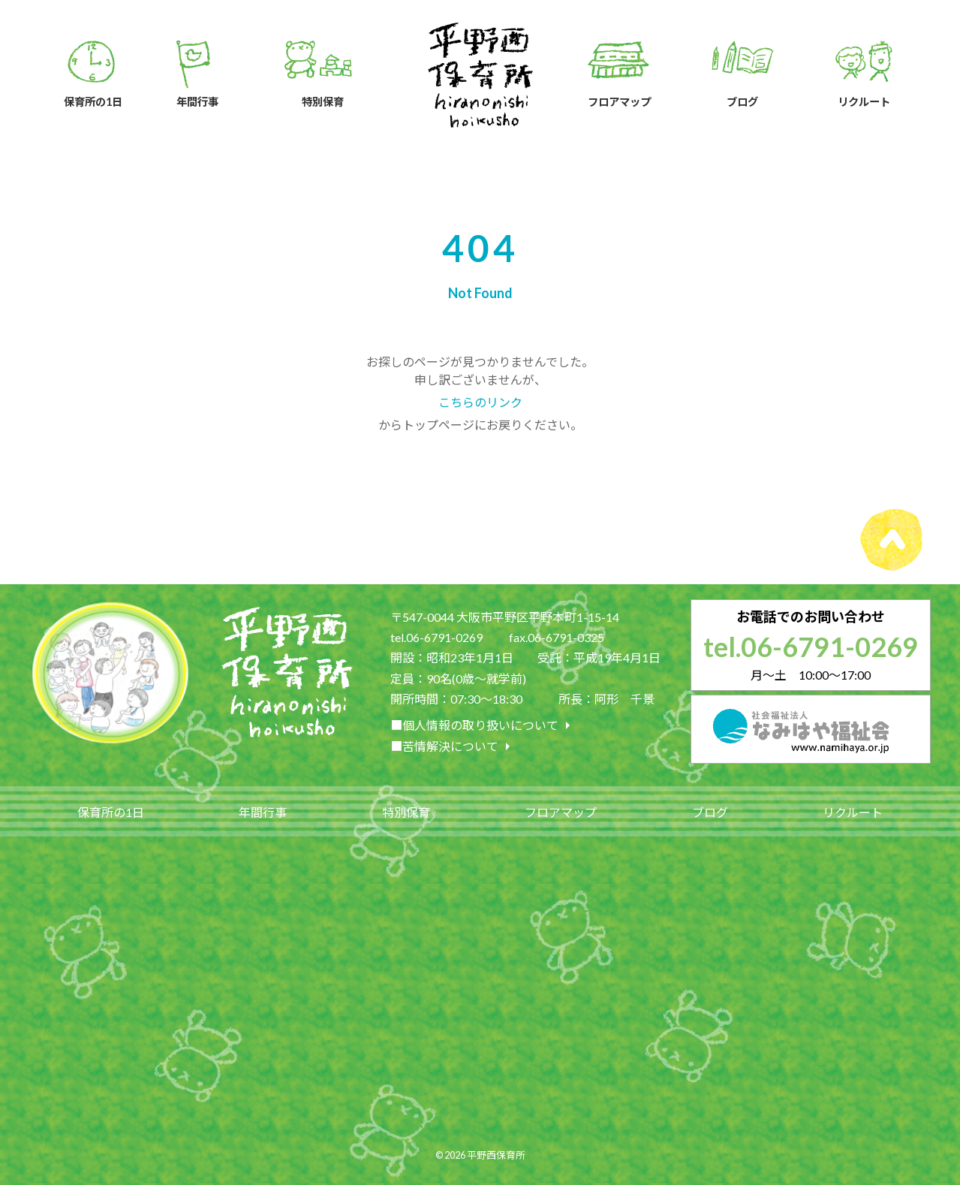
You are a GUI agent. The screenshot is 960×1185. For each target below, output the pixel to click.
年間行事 (263, 812)
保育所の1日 (110, 812)
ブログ (710, 812)
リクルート (853, 812)
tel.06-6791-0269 (810, 646)
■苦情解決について (453, 746)
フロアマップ (561, 812)
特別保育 (406, 812)
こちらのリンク (480, 402)
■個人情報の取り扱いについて (483, 725)
